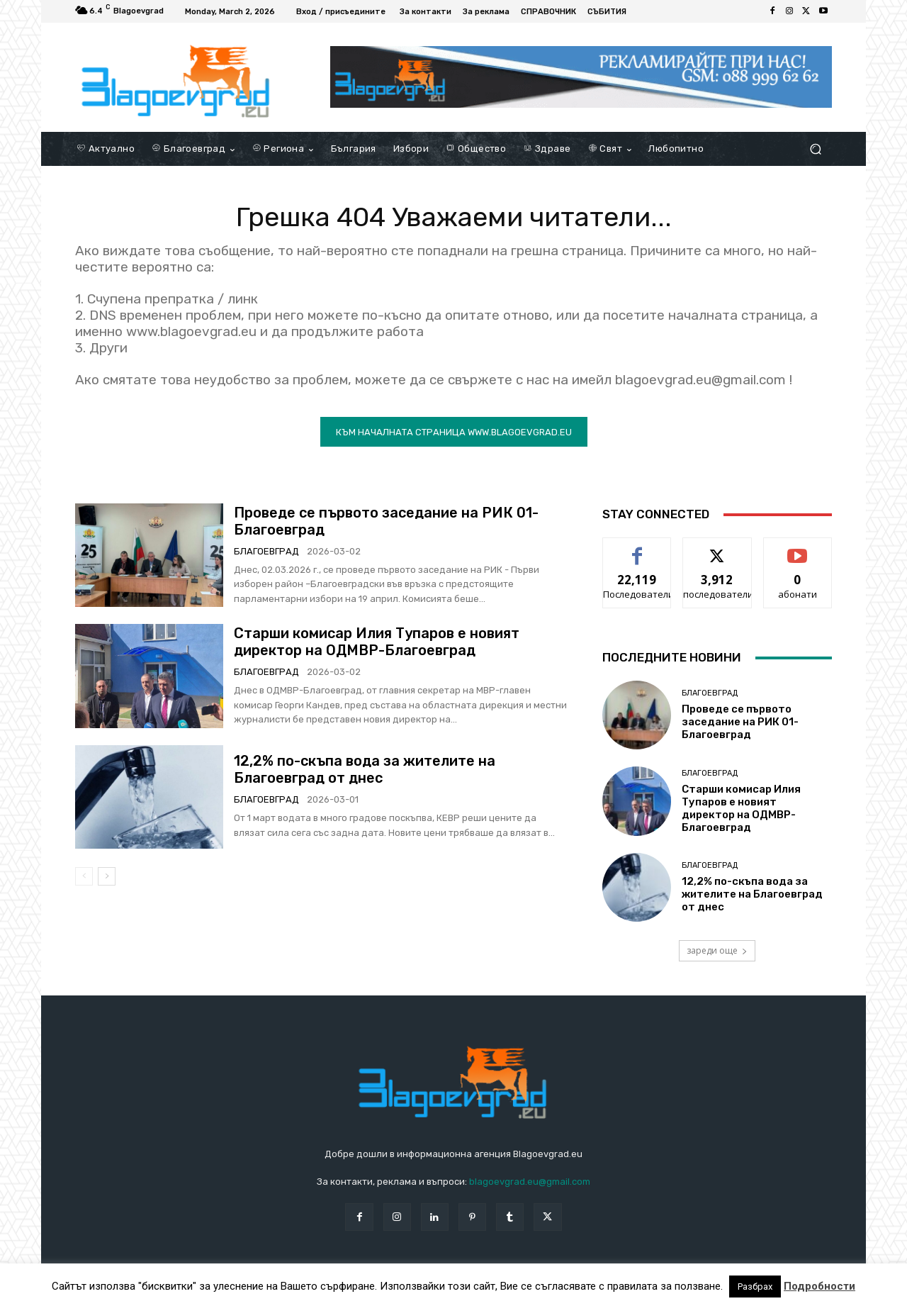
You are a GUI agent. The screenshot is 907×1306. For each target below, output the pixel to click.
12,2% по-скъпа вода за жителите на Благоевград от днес (364, 771)
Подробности (819, 1286)
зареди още (717, 952)
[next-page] (107, 878)
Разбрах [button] (755, 1286)
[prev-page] (84, 878)
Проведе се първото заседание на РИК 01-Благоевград (740, 724)
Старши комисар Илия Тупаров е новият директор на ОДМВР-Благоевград (376, 643)
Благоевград (266, 552)
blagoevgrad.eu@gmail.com (529, 1183)
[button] (815, 149)
